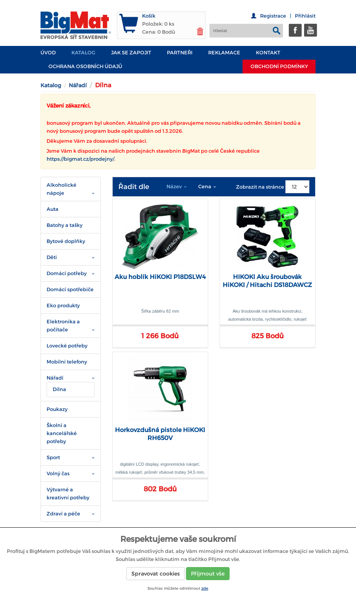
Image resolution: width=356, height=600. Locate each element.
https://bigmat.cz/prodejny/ (80, 159)
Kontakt (268, 52)
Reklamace (224, 52)
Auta (52, 209)
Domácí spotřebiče (70, 289)
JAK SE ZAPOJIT (131, 52)
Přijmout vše (208, 573)
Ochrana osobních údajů (85, 66)
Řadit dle (133, 187)
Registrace (273, 16)
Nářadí (78, 85)
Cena (207, 186)
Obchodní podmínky (279, 66)
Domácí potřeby (67, 273)
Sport (53, 457)
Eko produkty (63, 305)
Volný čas (58, 473)
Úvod (48, 52)
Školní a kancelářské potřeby (62, 433)
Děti (52, 257)
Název (177, 186)
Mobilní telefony (67, 362)
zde (204, 588)
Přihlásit (305, 16)
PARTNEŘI (180, 52)
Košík (148, 16)
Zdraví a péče (63, 513)
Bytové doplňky (66, 241)
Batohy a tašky (65, 225)
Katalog (83, 52)
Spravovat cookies (155, 573)
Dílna (59, 389)
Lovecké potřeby (67, 345)
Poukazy (57, 409)
